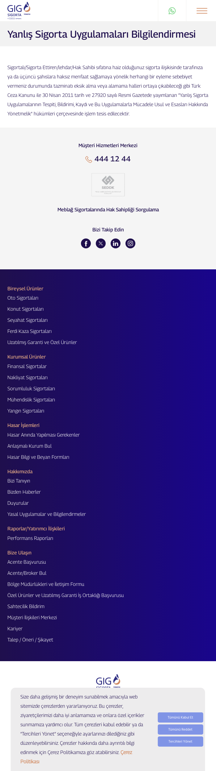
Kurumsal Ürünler (26, 357)
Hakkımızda (19, 472)
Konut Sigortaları (25, 309)
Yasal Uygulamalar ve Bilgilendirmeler (46, 514)
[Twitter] (101, 243)
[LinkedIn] (116, 243)
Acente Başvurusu (26, 562)
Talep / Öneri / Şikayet (30, 640)
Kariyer (15, 629)
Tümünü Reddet (180, 729)
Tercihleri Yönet (180, 741)
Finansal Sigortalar (27, 366)
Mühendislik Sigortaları (31, 400)
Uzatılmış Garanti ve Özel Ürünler (42, 342)
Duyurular (18, 503)
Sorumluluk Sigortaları (31, 389)
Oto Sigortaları (22, 298)
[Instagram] (130, 243)
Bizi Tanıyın (18, 481)
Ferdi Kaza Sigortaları (29, 331)
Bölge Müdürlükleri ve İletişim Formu (45, 584)
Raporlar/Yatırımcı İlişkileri (36, 529)
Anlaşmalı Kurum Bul (29, 446)
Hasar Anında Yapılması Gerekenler (43, 435)
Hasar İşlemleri (23, 425)
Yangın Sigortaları (25, 411)
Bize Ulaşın (19, 553)
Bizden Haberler (24, 492)
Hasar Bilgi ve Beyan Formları (38, 457)
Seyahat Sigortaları (27, 320)
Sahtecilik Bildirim (25, 606)
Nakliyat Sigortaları (27, 377)
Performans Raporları (30, 538)
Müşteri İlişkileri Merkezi (32, 617)
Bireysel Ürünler (25, 289)
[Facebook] (86, 243)
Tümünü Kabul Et (180, 717)
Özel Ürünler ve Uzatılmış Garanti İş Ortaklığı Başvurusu (65, 595)
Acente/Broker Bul (26, 573)
